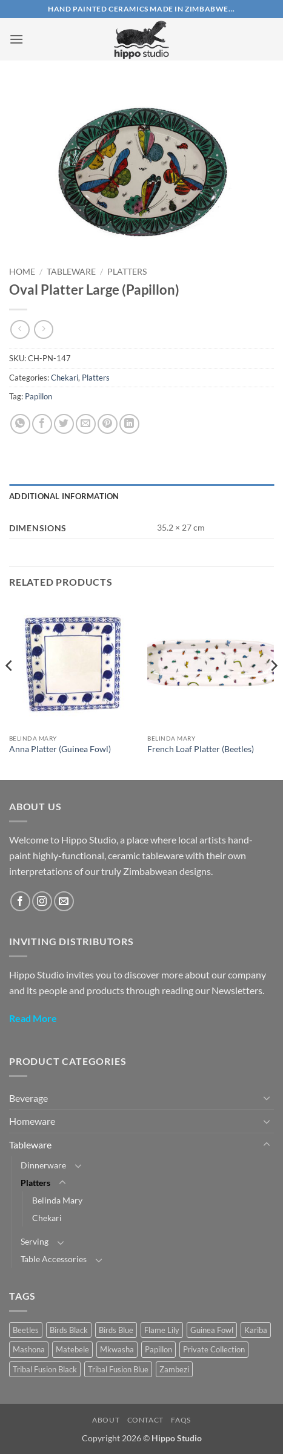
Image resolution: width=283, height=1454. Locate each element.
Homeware (32, 1121)
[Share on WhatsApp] (20, 424)
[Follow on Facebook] (20, 901)
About (105, 1419)
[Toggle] (266, 1097)
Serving (34, 1241)
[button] (16, 39)
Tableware (71, 272)
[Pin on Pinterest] (108, 424)
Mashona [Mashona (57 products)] (29, 1349)
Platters (127, 272)
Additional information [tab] (64, 496)
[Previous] (9, 689)
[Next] (273, 689)
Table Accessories (54, 1259)
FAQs (180, 1419)
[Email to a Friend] (86, 424)
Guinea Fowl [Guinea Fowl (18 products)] (211, 1330)
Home (22, 272)
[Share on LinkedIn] (129, 424)
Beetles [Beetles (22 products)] (26, 1330)
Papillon (38, 396)
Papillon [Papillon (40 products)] (158, 1349)
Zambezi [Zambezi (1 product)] (174, 1369)
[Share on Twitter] (64, 424)
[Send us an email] (64, 901)
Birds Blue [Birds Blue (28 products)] (116, 1330)
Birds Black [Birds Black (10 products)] (69, 1330)
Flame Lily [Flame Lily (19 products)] (161, 1330)
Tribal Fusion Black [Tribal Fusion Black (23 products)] (45, 1369)
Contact (145, 1419)
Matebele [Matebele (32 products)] (72, 1349)
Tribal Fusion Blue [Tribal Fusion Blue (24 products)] (118, 1369)
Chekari (64, 377)
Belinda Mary (57, 1200)
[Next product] (19, 329)
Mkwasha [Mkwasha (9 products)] (117, 1349)
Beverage (28, 1098)
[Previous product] (43, 329)
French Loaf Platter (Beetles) (200, 749)
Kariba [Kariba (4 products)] (255, 1330)
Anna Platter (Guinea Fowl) (60, 749)
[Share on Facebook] (42, 424)
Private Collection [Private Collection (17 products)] (214, 1349)
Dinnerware (43, 1165)
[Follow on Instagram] (42, 901)
